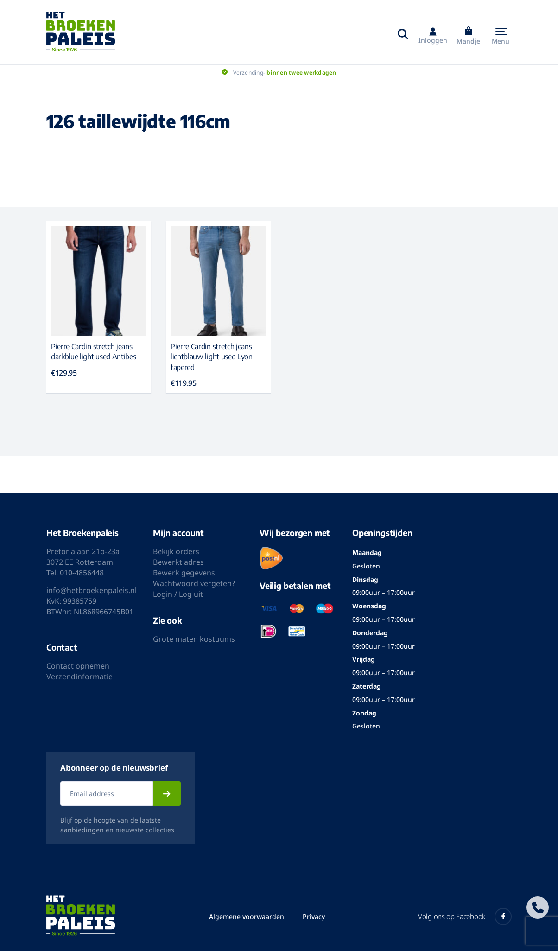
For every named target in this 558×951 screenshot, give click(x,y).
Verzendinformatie (79, 676)
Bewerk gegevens (184, 573)
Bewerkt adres (178, 562)
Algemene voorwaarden (246, 916)
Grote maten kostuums (194, 639)
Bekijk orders (176, 551)
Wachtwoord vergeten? (194, 583)
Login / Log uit (178, 594)
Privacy (314, 916)
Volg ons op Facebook (465, 916)
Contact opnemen (77, 666)
